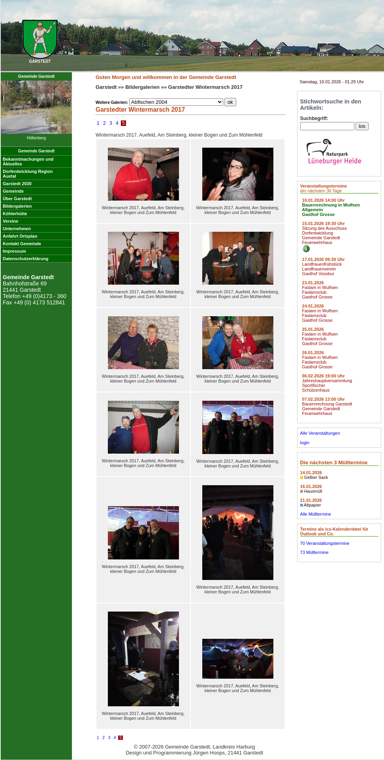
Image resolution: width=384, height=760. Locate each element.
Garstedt (106, 87)
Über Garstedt (17, 198)
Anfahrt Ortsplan (20, 236)
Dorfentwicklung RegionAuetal (28, 173)
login (304, 442)
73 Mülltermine (314, 552)
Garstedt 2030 (17, 183)
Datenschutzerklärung (26, 258)
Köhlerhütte (15, 213)
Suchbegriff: (314, 118)
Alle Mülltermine (315, 514)
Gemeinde (13, 191)
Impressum (14, 251)
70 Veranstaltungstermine (325, 543)
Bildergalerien (17, 206)
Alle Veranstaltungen (320, 433)
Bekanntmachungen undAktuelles (28, 161)
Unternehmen (17, 228)
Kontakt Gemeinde (22, 243)
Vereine (10, 221)
